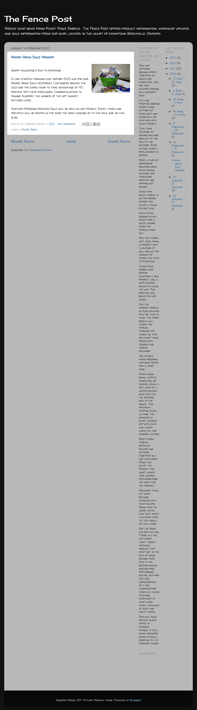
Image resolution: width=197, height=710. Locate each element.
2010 (173, 74)
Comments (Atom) (40, 150)
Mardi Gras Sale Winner (32, 57)
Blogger (135, 700)
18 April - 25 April (179, 113)
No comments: (67, 124)
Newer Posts (22, 141)
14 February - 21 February (178, 147)
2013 (173, 58)
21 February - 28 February (178, 128)
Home (71, 141)
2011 (173, 68)
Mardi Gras (29, 129)
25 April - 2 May (178, 101)
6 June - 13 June (178, 92)
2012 (173, 63)
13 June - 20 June (178, 80)
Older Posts (119, 141)
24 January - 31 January (178, 182)
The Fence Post (38, 19)
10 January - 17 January (178, 201)
